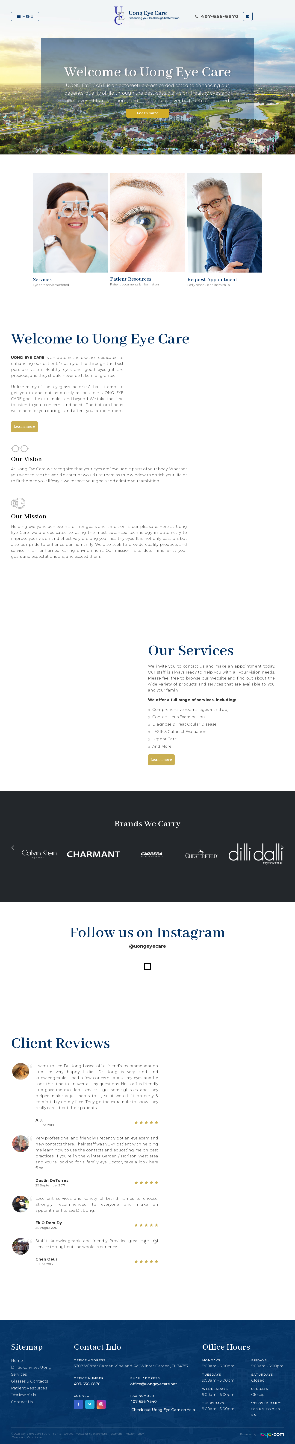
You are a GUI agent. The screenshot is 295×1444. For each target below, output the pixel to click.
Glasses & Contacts (29, 1381)
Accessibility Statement (91, 1433)
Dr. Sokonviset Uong (31, 1367)
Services (19, 1374)
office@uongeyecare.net (153, 1384)
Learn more (147, 113)
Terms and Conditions (27, 1437)
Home (17, 1360)
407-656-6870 (217, 16)
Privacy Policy (134, 1433)
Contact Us (22, 1402)
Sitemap (116, 1433)
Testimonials (23, 1395)
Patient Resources (29, 1388)
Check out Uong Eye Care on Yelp (163, 1410)
